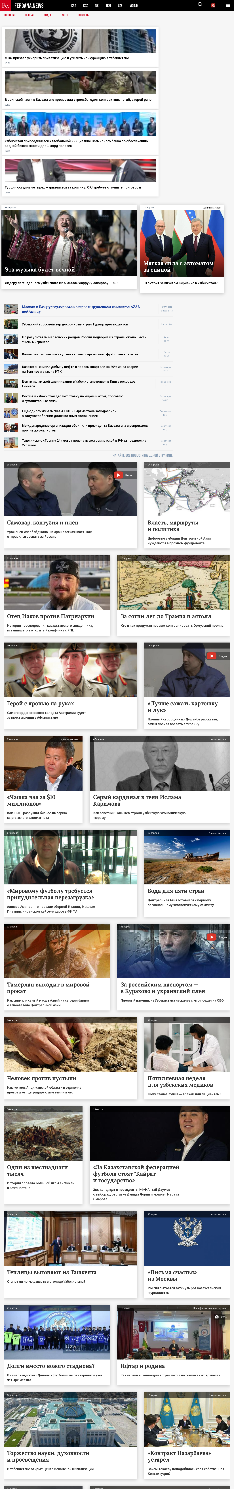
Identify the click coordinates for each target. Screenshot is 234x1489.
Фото (66, 15)
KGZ (85, 5)
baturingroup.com (144, 1485)
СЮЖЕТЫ (86, 15)
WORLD (135, 5)
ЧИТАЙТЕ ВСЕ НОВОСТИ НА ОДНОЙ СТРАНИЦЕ (143, 344)
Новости (9, 15)
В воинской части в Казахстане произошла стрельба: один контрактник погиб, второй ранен (87, 67)
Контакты (12, 1478)
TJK (97, 5)
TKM (109, 5)
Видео (49, 15)
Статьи (30, 15)
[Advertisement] (205, 247)
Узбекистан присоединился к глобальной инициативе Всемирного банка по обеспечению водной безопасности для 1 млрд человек (145, 70)
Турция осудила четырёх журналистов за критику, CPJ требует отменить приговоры (202, 65)
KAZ (73, 5)
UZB (121, 5)
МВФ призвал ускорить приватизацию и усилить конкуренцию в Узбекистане (26, 65)
